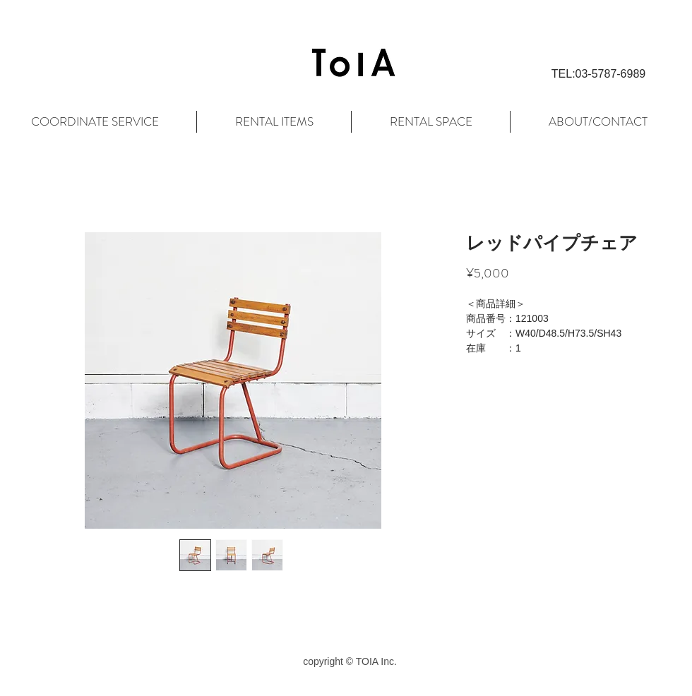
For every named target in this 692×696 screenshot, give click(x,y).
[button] (598, 74)
